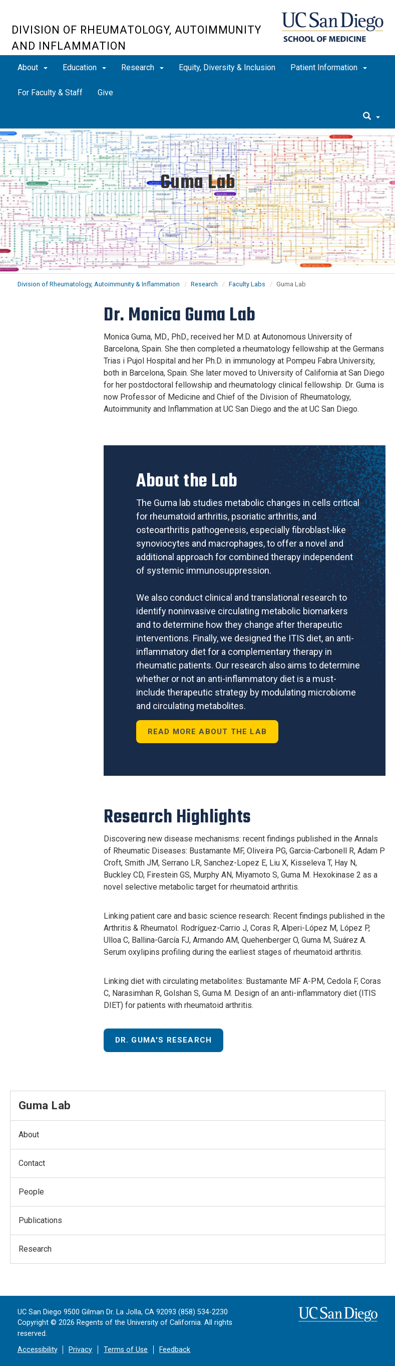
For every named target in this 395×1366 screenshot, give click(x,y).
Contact (32, 1163)
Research (142, 67)
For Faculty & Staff (50, 92)
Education (84, 67)
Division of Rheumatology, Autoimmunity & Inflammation (99, 284)
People (31, 1192)
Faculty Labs (247, 284)
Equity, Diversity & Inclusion (227, 67)
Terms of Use (126, 1349)
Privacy (80, 1349)
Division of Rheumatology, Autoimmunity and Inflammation (136, 38)
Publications (40, 1220)
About (33, 67)
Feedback (174, 1349)
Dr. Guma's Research (163, 1040)
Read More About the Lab (207, 731)
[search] (371, 116)
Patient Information (328, 67)
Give (105, 92)
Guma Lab (45, 1105)
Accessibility (38, 1349)
